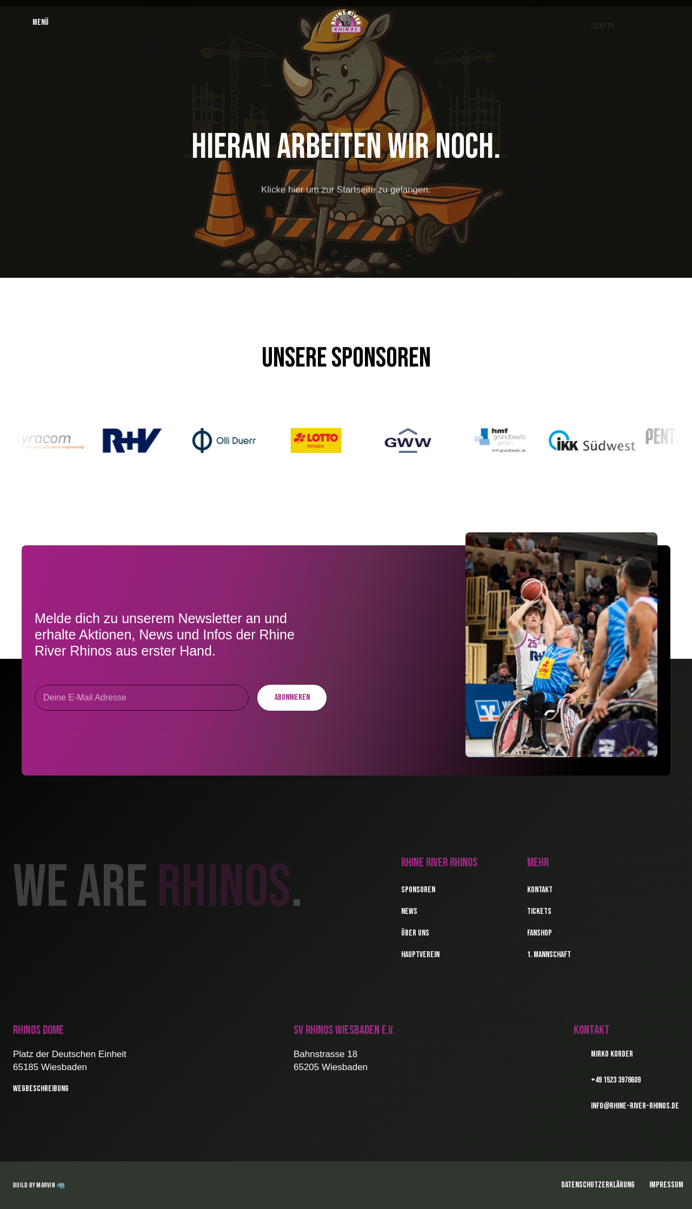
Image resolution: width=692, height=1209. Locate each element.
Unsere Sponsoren (346, 358)
